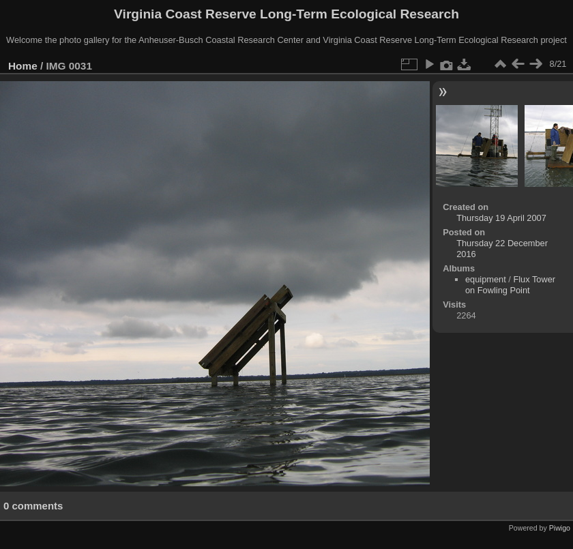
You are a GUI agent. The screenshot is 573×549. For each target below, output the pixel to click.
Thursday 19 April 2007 (501, 218)
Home (23, 66)
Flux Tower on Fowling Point (510, 284)
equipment (485, 279)
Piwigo (559, 528)
